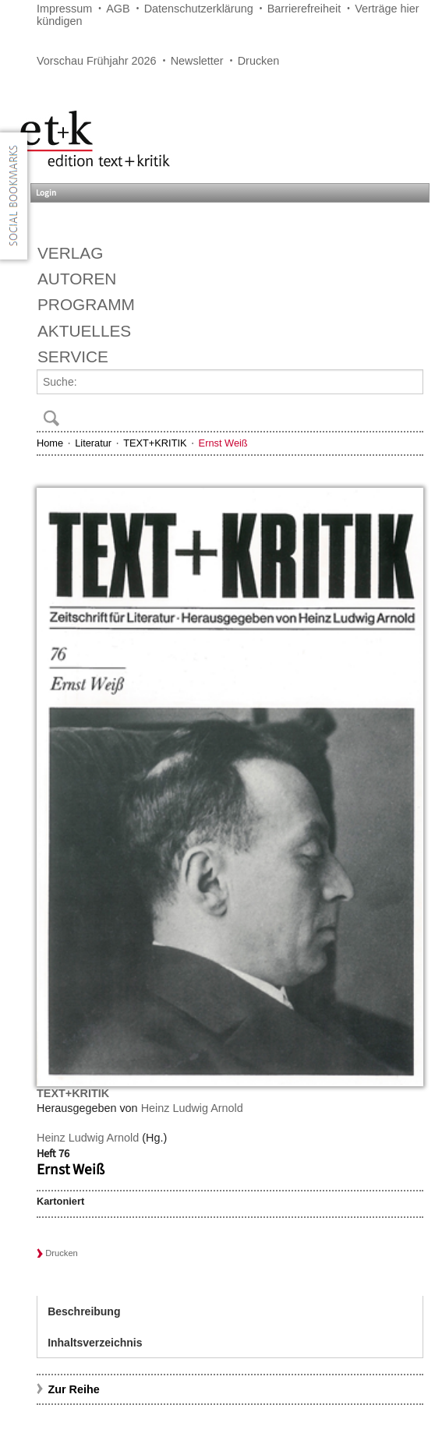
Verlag (70, 253)
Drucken (259, 61)
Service (72, 356)
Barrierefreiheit (304, 8)
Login (46, 193)
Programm (86, 304)
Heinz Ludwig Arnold (192, 1108)
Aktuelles (84, 331)
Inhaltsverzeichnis (95, 1342)
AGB (117, 8)
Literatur (93, 443)
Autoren (76, 279)
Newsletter (197, 61)
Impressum (64, 8)
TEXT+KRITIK (154, 443)
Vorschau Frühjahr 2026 (97, 61)
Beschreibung (84, 1311)
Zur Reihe (73, 1389)
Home (50, 443)
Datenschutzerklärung (198, 8)
